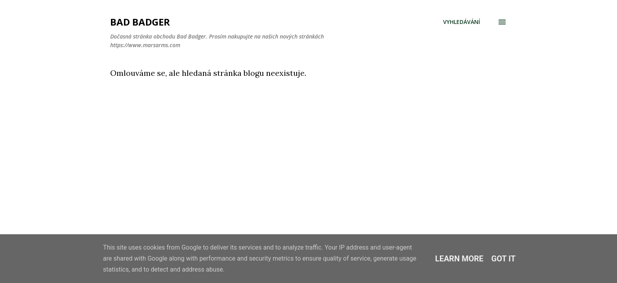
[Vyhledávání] (461, 22)
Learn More (459, 258)
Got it (503, 258)
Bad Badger (140, 21)
